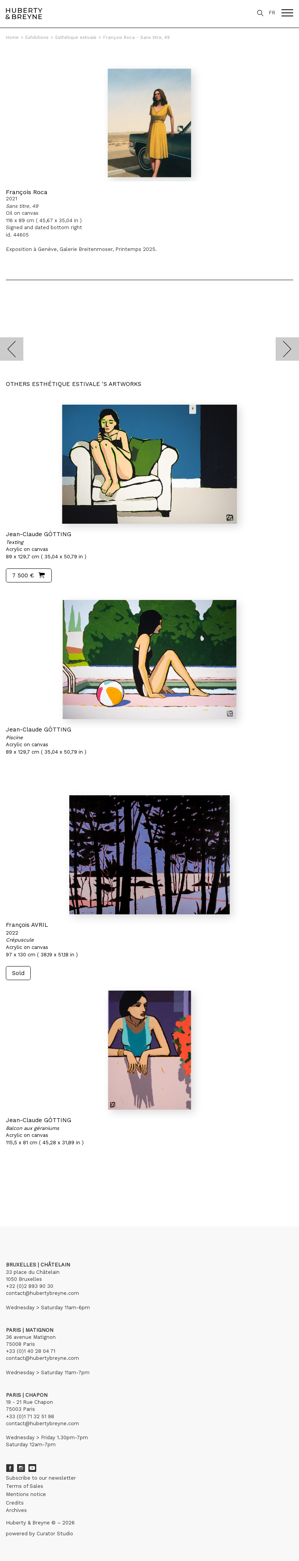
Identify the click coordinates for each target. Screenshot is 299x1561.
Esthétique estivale (76, 37)
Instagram (21, 1468)
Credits (15, 1503)
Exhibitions (37, 37)
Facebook (10, 1468)
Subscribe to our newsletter (41, 1478)
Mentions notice (26, 1494)
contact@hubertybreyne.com (42, 1293)
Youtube (32, 1468)
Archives (16, 1510)
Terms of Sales (24, 1486)
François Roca (26, 192)
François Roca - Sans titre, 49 (136, 37)
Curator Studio (55, 1533)
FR (272, 13)
